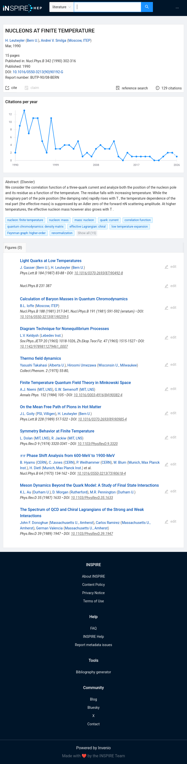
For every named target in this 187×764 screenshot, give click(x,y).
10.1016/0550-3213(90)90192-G (38, 72)
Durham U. (41, 492)
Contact (93, 724)
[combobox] (107, 7)
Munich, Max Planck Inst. (62, 468)
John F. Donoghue (34, 523)
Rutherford (79, 492)
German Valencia (49, 528)
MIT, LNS (45, 389)
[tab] (19, 247)
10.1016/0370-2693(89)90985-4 (102, 419)
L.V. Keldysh (29, 336)
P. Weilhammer (88, 462)
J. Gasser (27, 268)
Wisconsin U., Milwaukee (117, 365)
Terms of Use (93, 601)
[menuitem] (177, 8)
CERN (41, 462)
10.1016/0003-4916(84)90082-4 (98, 395)
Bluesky (93, 708)
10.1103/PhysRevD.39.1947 (92, 534)
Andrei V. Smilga (53, 40)
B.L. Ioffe (27, 306)
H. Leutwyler (15, 40)
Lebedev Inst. (51, 336)
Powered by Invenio (93, 748)
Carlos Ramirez (107, 523)
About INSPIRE (93, 576)
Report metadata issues (93, 645)
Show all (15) (87, 233)
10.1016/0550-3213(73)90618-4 (101, 473)
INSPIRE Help (93, 637)
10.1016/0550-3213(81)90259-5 (44, 317)
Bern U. (32, 40)
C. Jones (55, 462)
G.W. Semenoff (66, 389)
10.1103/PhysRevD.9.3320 (97, 444)
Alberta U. (56, 365)
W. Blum (120, 462)
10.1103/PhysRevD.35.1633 (92, 498)
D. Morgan (60, 492)
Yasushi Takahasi (33, 365)
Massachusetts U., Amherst (71, 523)
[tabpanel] (93, 400)
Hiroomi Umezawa (81, 365)
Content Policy (93, 585)
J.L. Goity (27, 414)
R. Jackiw (58, 438)
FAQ (93, 628)
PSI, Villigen (46, 414)
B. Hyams (27, 462)
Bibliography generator (93, 672)
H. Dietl (35, 468)
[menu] (170, 8)
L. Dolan (26, 438)
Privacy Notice (93, 593)
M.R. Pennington (103, 492)
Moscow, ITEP (79, 40)
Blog (93, 699)
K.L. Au (25, 492)
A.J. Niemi (28, 389)
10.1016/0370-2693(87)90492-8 (98, 273)
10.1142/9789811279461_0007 (44, 347)
